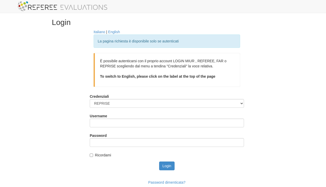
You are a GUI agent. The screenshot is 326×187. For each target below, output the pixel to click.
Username (98, 116)
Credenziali (99, 96)
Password (98, 135)
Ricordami (103, 155)
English (114, 32)
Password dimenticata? (167, 182)
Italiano (99, 32)
